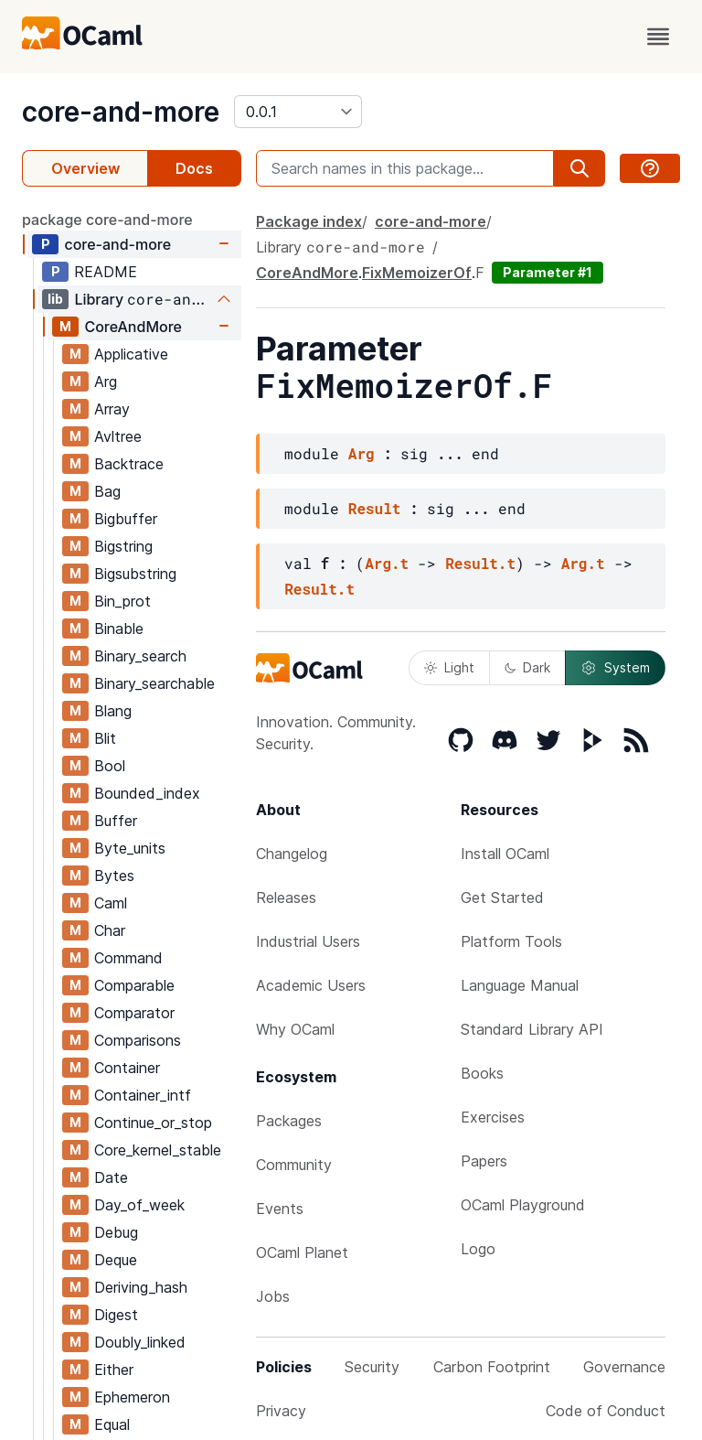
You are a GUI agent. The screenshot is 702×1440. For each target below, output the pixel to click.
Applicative (131, 354)
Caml (110, 903)
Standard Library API (532, 1029)
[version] (298, 111)
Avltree (118, 436)
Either (113, 1369)
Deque (115, 1260)
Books (482, 1073)
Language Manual (520, 985)
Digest (116, 1315)
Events (279, 1208)
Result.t (480, 563)
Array (112, 409)
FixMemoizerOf (417, 272)
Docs (194, 168)
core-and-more (120, 111)
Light (449, 667)
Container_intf (142, 1095)
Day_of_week (139, 1205)
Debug (116, 1232)
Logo (478, 1249)
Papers (484, 1161)
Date (111, 1177)
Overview (85, 168)
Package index (309, 221)
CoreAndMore (133, 326)
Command (128, 958)
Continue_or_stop (153, 1122)
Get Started (502, 897)
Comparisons (137, 1040)
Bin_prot (122, 601)
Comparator (134, 1013)
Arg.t (387, 563)
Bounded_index (147, 793)
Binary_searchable (154, 683)
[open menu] (658, 36)
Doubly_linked (140, 1342)
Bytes (114, 875)
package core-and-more (107, 219)
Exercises (493, 1117)
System (615, 668)
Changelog (291, 853)
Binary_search (140, 656)
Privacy (281, 1411)
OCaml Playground (523, 1205)
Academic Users (311, 985)
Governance (624, 1367)
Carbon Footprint (491, 1367)
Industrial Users (308, 941)
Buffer (115, 820)
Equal (112, 1424)
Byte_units (129, 848)
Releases (286, 897)
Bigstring (123, 546)
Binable (119, 628)
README (105, 272)
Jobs (273, 1296)
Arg (105, 381)
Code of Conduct (605, 1411)
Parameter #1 (547, 272)
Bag (107, 491)
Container (127, 1068)
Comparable (134, 985)
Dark (527, 667)
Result (374, 508)
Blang (113, 711)
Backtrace (129, 464)
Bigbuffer (125, 519)
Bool (109, 766)
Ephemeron (132, 1397)
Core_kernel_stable (157, 1150)
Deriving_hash (140, 1287)
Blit (105, 738)
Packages (289, 1121)
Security (372, 1367)
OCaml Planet (302, 1252)
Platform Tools (511, 941)
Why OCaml (295, 1029)
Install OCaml (505, 853)
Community (294, 1164)
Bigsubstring (135, 573)
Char (109, 930)
